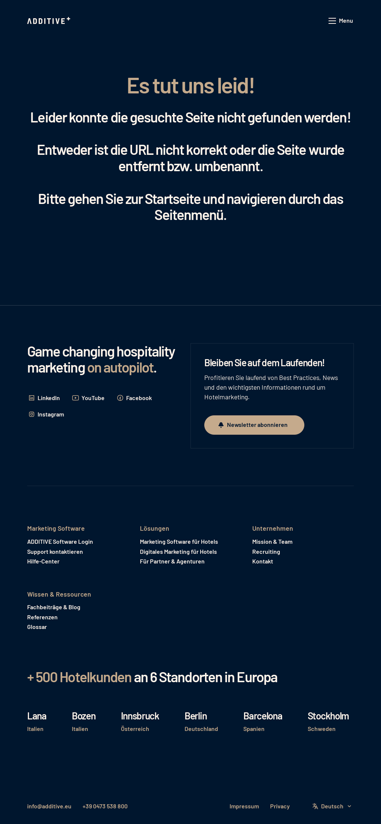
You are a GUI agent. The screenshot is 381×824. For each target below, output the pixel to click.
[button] (341, 21)
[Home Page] (49, 21)
